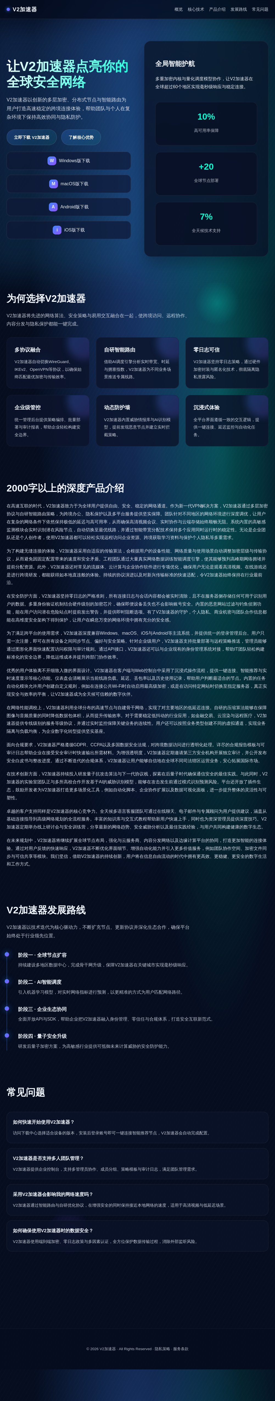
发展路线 (239, 9)
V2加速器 (108, 1349)
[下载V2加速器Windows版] (69, 161)
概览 (179, 9)
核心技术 (196, 9)
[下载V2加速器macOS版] (69, 184)
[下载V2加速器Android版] (69, 207)
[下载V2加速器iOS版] (69, 230)
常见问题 (260, 9)
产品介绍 (217, 9)
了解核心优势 (81, 137)
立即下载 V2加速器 (31, 137)
